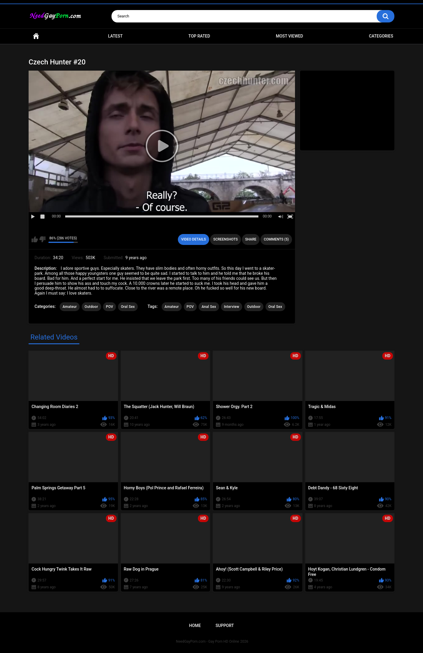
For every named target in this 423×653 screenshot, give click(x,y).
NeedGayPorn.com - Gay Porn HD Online (207, 641)
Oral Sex (128, 307)
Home (36, 36)
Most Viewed (289, 36)
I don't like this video (42, 239)
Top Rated (199, 36)
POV (109, 307)
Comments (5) (276, 239)
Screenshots (225, 239)
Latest (115, 36)
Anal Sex (208, 307)
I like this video (35, 239)
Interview (231, 307)
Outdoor (91, 307)
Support (225, 625)
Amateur (70, 307)
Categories (381, 36)
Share (250, 239)
